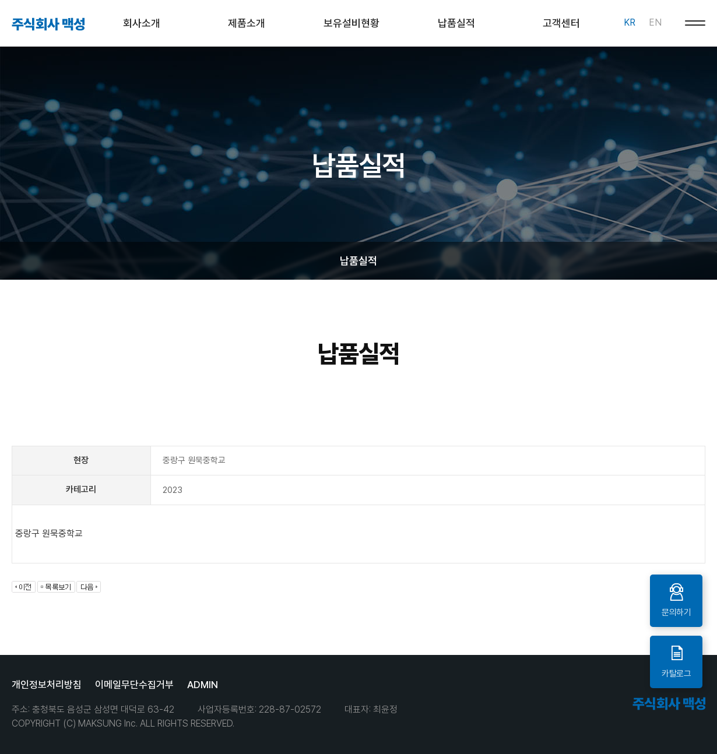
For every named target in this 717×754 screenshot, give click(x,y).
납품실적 (358, 261)
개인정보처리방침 (47, 684)
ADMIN (202, 684)
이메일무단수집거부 (134, 684)
